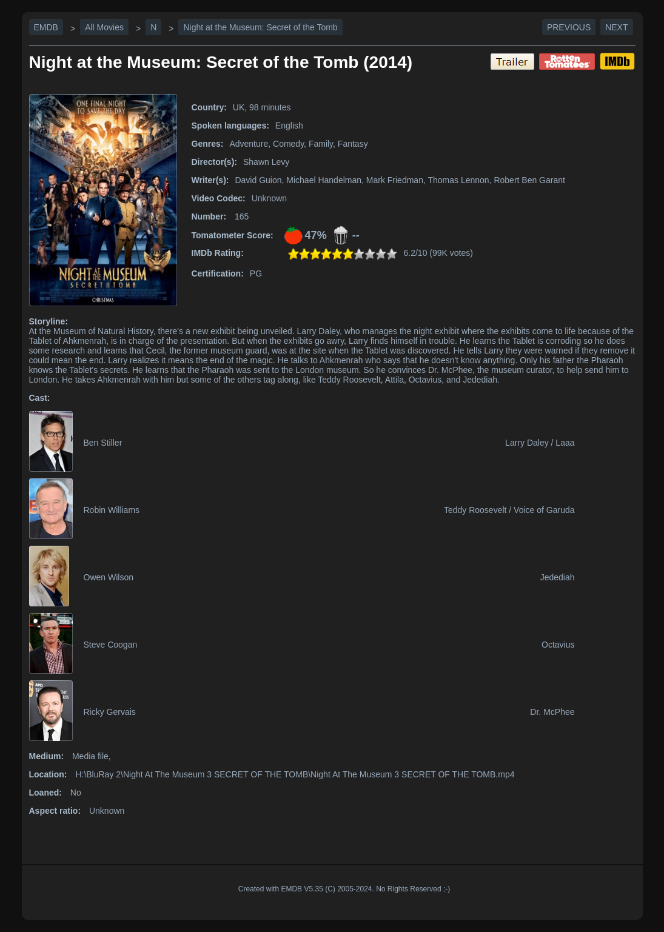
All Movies (104, 27)
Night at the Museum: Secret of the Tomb (260, 27)
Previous (569, 27)
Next (616, 27)
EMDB (46, 27)
